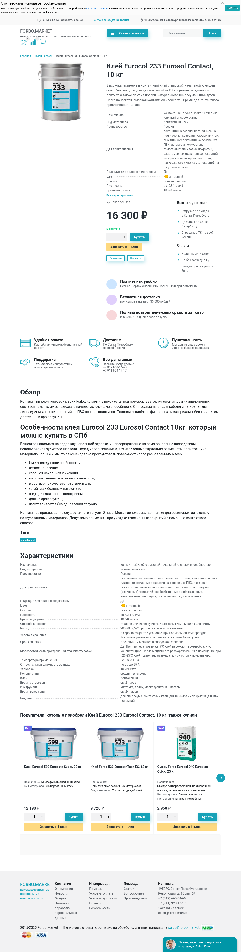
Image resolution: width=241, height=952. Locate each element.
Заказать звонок (72, 20)
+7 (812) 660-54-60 (47, 20)
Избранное (116, 258)
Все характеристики (119, 195)
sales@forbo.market (172, 913)
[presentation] (220, 778)
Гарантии (96, 903)
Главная (25, 55)
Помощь (95, 889)
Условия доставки (103, 898)
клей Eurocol (28, 540)
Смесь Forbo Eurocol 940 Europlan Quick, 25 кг (182, 769)
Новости (61, 893)
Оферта (60, 898)
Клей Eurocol (43, 55)
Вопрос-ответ (134, 893)
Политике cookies (97, 8)
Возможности (99, 908)
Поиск (212, 33)
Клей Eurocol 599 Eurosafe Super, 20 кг (52, 767)
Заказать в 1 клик (124, 247)
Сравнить (135, 258)
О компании (64, 889)
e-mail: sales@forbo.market (111, 20)
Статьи (129, 889)
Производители (135, 898)
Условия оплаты (101, 893)
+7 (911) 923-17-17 (172, 903)
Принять (232, 7)
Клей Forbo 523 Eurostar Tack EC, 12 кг (119, 767)
